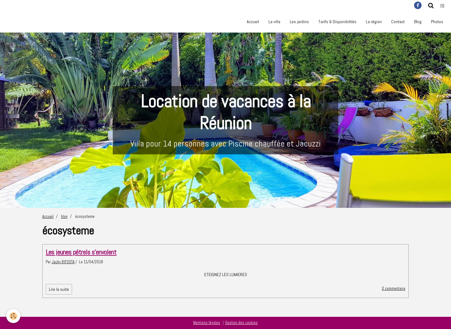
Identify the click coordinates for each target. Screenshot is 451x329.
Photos (437, 21)
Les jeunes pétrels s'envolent (81, 252)
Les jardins (299, 21)
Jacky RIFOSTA (63, 262)
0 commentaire (393, 288)
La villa (274, 21)
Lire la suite (59, 289)
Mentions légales (206, 322)
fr (442, 5)
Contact (398, 21)
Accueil (253, 21)
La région (374, 21)
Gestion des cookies (241, 322)
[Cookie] (13, 316)
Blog (418, 21)
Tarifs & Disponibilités (337, 21)
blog (64, 216)
